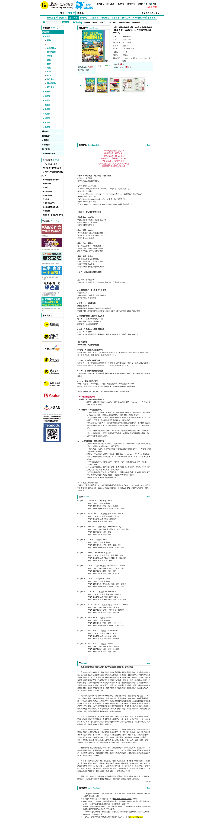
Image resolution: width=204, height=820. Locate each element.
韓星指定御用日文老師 (51, 180)
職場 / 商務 (51, 83)
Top (148, 145)
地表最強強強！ (48, 195)
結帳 (154, 4)
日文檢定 (113, 22)
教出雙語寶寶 (47, 191)
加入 (152, 13)
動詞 (49, 75)
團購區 (80, 13)
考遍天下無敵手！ (49, 203)
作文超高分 (45, 236)
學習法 (49, 56)
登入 (157, 13)
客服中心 (131, 4)
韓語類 (47, 96)
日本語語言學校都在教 (51, 207)
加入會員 (110, 4)
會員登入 (100, 4)
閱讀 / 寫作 (51, 52)
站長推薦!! (46, 211)
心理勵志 (105, 18)
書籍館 (71, 13)
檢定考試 (84, 18)
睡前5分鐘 (136, 22)
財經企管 (95, 18)
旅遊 (49, 60)
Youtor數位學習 (138, 18)
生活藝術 (116, 18)
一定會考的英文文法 (50, 164)
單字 (49, 40)
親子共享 (126, 18)
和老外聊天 (47, 184)
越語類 (47, 118)
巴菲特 (45, 187)
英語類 (47, 36)
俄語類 (47, 127)
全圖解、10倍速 (90, 22)
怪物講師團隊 (124, 22)
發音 (49, 64)
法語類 (47, 100)
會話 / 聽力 (51, 48)
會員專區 (121, 4)
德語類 (47, 114)
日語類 (47, 92)
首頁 (62, 13)
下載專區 (152, 18)
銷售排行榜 (52, 18)
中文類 (47, 122)
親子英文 (103, 22)
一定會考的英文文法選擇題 (50, 249)
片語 (49, 72)
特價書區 (63, 18)
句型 (49, 68)
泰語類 (47, 109)
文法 (49, 44)
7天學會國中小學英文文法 (52, 168)
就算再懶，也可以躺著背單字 (53, 215)
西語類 (47, 105)
